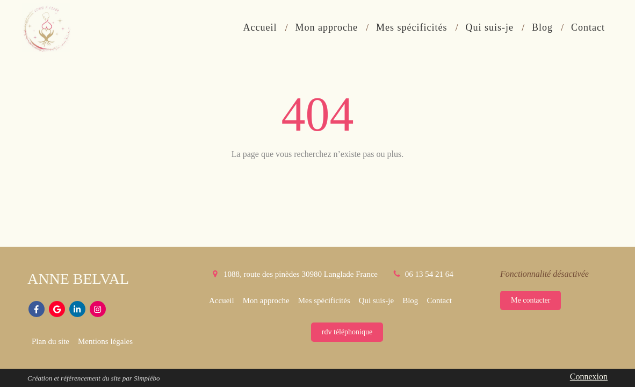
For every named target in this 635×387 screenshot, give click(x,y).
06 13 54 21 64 (429, 274)
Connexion (589, 376)
